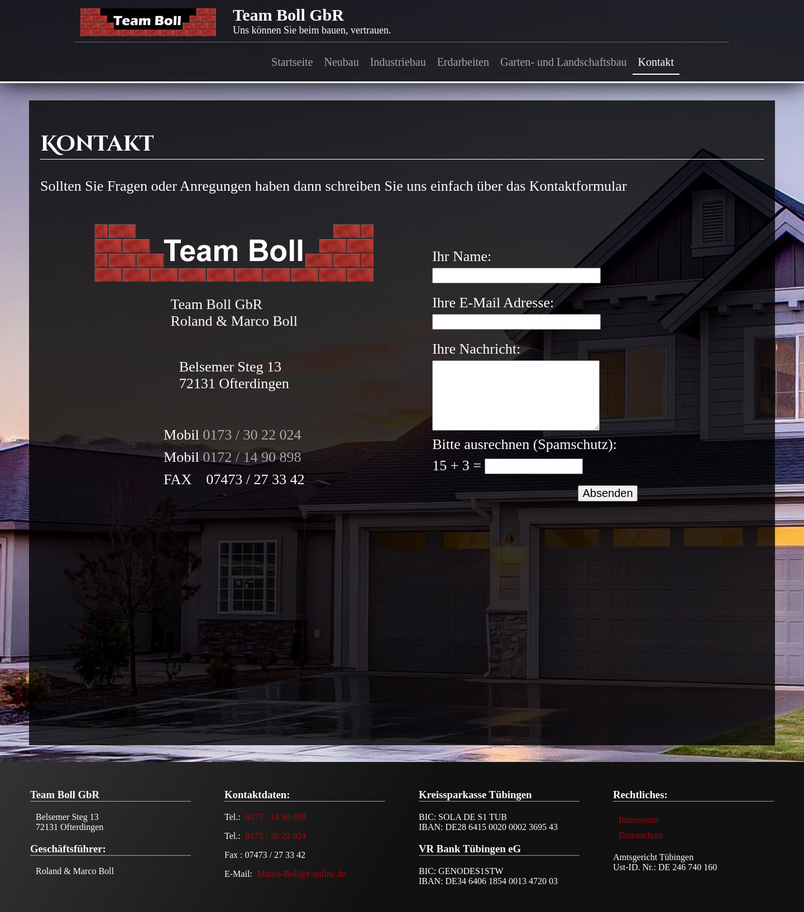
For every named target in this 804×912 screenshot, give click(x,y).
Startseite (292, 62)
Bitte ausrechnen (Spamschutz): (524, 444)
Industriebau (398, 62)
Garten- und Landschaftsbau (563, 62)
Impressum (638, 819)
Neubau (341, 62)
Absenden (607, 493)
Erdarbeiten (463, 62)
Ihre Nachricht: (476, 349)
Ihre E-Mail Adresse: (493, 303)
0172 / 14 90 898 (252, 457)
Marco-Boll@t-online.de (301, 874)
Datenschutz (641, 835)
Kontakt (656, 62)
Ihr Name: (461, 256)
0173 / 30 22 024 (252, 435)
